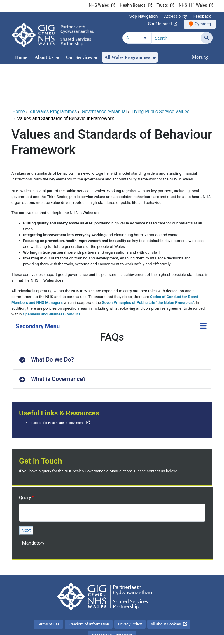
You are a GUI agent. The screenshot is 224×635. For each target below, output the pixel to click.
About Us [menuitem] (44, 57)
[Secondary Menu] (203, 287)
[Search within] (137, 38)
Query (25, 458)
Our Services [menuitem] (79, 57)
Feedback (202, 16)
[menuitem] (58, 58)
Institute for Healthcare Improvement (57, 384)
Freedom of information (88, 585)
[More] (200, 57)
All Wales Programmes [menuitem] (127, 57)
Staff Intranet (160, 24)
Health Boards (133, 5)
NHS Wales (99, 5)
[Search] (207, 38)
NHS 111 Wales (193, 5)
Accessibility (175, 16)
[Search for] (176, 38)
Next (26, 491)
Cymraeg (203, 24)
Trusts (162, 5)
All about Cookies (166, 585)
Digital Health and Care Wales (182, 627)
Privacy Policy (130, 585)
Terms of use (48, 585)
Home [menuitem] (21, 57)
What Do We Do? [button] (52, 320)
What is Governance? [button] (58, 339)
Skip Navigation (143, 16)
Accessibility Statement (112, 596)
